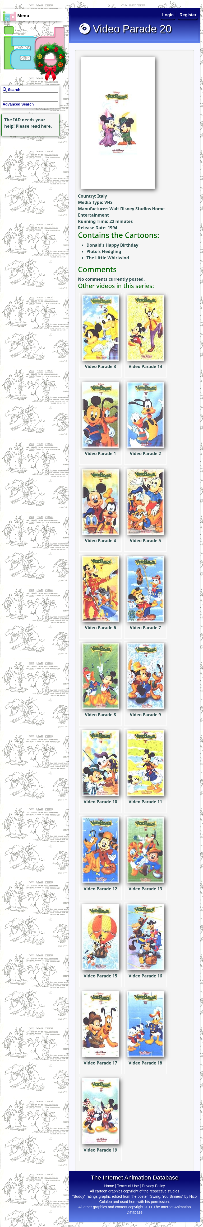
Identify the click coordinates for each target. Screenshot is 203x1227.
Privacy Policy (153, 1186)
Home (109, 1186)
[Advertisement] (33, 171)
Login (168, 15)
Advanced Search (18, 104)
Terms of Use (128, 1186)
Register (187, 15)
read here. (41, 126)
